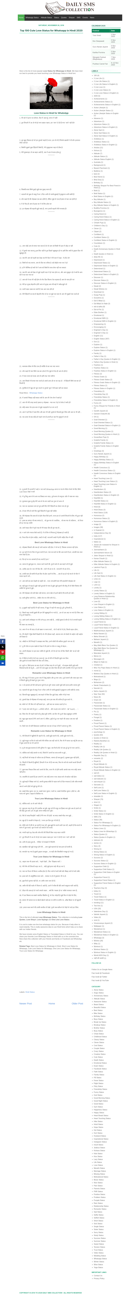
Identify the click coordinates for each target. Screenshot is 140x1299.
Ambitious (97, 139)
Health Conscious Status (103, 470)
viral (95, 920)
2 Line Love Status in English (105, 93)
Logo (96, 582)
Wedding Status (100, 1256)
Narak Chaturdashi (101, 685)
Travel (96, 894)
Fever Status (99, 1080)
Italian (96, 542)
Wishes (96, 941)
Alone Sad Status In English (104, 136)
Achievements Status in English (106, 105)
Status (56, 17)
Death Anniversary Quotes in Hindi (107, 249)
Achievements (99, 99)
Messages (98, 659)
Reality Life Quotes (101, 749)
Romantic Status (100, 1209)
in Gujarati (98, 530)
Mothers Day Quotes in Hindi (105, 674)
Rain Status (98, 1203)
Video (96, 917)
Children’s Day (99, 226)
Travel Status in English (103, 900)
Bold (95, 190)
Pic (95, 712)
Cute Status (98, 1057)
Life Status (98, 1162)
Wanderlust (98, 929)
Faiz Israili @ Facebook (101, 973)
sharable (97, 796)
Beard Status (99, 1004)
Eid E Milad (98, 301)
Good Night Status (101, 1101)
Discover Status (100, 280)
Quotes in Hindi (99, 738)
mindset (97, 665)
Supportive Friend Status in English (107, 883)
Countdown (98, 243)
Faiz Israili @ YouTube (100, 980)
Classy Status (99, 1039)
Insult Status (98, 1145)
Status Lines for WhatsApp (104, 831)
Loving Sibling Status (102, 616)
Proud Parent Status (101, 726)
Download (97, 292)
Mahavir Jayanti (100, 639)
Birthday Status (99, 1016)
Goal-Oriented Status (102, 422)
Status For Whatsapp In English (106, 825)
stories (96, 843)
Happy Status (99, 1113)
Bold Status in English (102, 196)
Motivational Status (101, 1177)
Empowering (98, 324)
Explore (97, 344)
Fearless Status (100, 368)
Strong (96, 849)
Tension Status (99, 1247)
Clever (96, 228)
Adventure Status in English (104, 127)
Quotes (64, 17)
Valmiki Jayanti (99, 914)
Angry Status (99, 993)
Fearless (97, 365)
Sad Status (98, 1212)
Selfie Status (98, 1215)
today (96, 891)
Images (96, 527)
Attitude (97, 153)
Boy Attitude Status (101, 202)
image (96, 524)
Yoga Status (98, 1267)
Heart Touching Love (101, 478)
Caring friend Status (101, 217)
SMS (79, 17)
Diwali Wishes (99, 289)
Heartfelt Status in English (104, 504)
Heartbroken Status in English (105, 495)
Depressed (98, 260)
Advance (97, 118)
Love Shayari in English (103, 604)
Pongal (96, 717)
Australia (97, 162)
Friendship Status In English (104, 400)
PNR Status (98, 1191)
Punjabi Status (99, 1200)
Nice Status (98, 1183)
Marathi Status (99, 1168)
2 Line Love (98, 87)
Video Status (98, 1253)
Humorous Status (100, 518)
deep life (97, 257)
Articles (96, 148)
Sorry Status (98, 1232)
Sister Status (99, 1229)
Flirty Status (98, 1086)
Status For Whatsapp (102, 823)
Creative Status (99, 1054)
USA (95, 908)
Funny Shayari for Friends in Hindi (107, 406)
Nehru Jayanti (99, 691)
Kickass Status (99, 1150)
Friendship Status (100, 397)
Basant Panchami (100, 168)
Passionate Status (101, 706)
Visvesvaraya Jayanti (102, 923)
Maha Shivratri (99, 636)
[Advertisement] (51, 52)
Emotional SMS (100, 318)
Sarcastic (97, 785)
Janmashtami (99, 550)
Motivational (98, 676)
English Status (99, 339)
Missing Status (99, 1174)
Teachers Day (99, 888)
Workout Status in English (103, 952)
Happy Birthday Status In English (106, 463)
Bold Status (98, 193)
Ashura (96, 150)
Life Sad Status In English (103, 576)
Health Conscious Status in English (107, 473)
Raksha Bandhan (100, 741)
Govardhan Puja (100, 437)
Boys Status (98, 1019)
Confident (97, 234)
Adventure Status (100, 124)
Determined (98, 268)
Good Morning (99, 428)
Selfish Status (99, 1218)
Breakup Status (99, 1025)
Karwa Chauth (99, 558)
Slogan (96, 805)
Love (96, 601)
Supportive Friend (100, 877)
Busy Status (98, 1031)
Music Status (99, 1180)
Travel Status (99, 897)
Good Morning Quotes (102, 431)
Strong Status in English (103, 855)
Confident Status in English (104, 240)
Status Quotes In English (103, 837)
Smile (96, 808)
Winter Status (99, 1262)
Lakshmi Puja (99, 567)
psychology (98, 732)
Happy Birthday (99, 457)
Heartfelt (97, 498)
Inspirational (98, 539)
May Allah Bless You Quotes (104, 645)
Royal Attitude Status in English (106, 770)
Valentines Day (99, 911)
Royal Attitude (99, 764)
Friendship (98, 391)
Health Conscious (100, 467)
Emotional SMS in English (104, 321)
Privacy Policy (99, 1278)
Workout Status (99, 949)
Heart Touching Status (102, 1118)
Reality (96, 744)
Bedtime (97, 171)
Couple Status (99, 1048)
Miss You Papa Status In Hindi (105, 668)
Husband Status (100, 1136)
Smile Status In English (102, 814)
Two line (97, 906)
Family (96, 353)
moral (96, 671)
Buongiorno (98, 211)
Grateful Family (99, 440)
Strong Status (99, 852)
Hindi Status (30, 992)
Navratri (97, 688)
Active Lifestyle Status (102, 110)
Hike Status (98, 1121)
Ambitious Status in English (104, 145)
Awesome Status (100, 1002)
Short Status (98, 1221)
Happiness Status (100, 1110)
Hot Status (98, 1130)
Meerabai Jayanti (100, 653)
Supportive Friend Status (103, 880)
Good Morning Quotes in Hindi (105, 434)
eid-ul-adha (98, 307)
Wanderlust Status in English (105, 935)
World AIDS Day (100, 955)
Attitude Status (46, 17)
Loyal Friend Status (101, 625)
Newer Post (25, 1003)
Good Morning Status (102, 1098)
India (96, 536)
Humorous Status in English (104, 521)
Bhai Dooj (97, 180)
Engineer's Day (99, 330)
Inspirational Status (101, 1139)
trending (97, 903)
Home (21, 17)
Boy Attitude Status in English (105, 205)
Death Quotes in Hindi (102, 254)
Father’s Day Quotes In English (106, 359)
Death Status (99, 1060)
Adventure (98, 121)
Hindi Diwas (98, 510)
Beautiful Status (100, 1007)
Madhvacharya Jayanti (102, 631)
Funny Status (99, 1092)
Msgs (96, 679)
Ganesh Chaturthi (100, 414)
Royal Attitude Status (102, 767)
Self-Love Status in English (104, 793)
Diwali (96, 286)
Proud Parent (99, 723)
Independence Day (101, 533)
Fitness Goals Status (102, 379)
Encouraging (98, 327)
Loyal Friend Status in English (105, 628)
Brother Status (99, 1028)
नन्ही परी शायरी (99, 958)
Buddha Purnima (100, 208)
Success (97, 858)
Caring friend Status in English (105, 220)
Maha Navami (99, 634)
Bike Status (98, 1013)
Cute (95, 246)
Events (85, 17)
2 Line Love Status (101, 90)
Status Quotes (99, 834)
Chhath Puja (98, 223)
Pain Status (98, 1186)
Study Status (99, 1235)
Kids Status (98, 1153)
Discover (97, 277)
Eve (95, 342)
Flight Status (98, 1083)
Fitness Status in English (103, 388)
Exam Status (99, 1066)
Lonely (96, 588)
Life (95, 570)
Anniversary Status (101, 996)
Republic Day (99, 755)
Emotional (97, 315)
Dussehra (97, 298)
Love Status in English (102, 610)
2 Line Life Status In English (104, 84)
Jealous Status (99, 1148)
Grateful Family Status (102, 443)
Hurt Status (98, 1133)
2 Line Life (98, 78)
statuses (97, 840)
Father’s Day (99, 356)
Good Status (98, 1104)
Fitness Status (99, 385)
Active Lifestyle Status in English (106, 113)
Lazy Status (98, 1159)
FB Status (97, 1078)
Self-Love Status (100, 790)
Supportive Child (100, 866)
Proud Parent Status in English (105, 729)
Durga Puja (98, 295)
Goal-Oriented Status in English (106, 425)
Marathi (96, 642)
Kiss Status (98, 1156)
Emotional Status (100, 1063)
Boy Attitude (98, 199)
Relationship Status (101, 1206)
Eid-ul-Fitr (97, 309)
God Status (98, 1095)
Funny (96, 403)
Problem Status (99, 1197)
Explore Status (99, 347)
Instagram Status (100, 1142)
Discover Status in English (104, 283)
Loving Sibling (99, 613)
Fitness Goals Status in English (105, 382)
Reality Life (98, 747)
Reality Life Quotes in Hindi (104, 752)
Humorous (98, 515)
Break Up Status (100, 1022)
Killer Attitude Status (101, 561)
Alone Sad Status (100, 133)
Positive (97, 720)
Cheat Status (99, 1034)
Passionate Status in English (105, 709)
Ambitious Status (100, 142)
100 (95, 75)
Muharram (98, 682)
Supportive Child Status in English (107, 872)
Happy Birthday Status (102, 460)
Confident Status (100, 237)
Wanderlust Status (101, 932)
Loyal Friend (98, 622)
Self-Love (97, 787)
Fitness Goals (99, 377)
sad (95, 773)
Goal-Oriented (99, 420)
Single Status (99, 1226)
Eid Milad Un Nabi (101, 304)
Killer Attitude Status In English (105, 564)
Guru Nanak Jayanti (101, 454)
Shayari (72, 17)
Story (96, 846)
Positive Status (99, 1194)
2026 (96, 96)
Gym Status (98, 1107)
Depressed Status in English (104, 266)
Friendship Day (99, 394)
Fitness (96, 374)
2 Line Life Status (100, 81)
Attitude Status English (102, 159)
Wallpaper (97, 926)
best (95, 174)
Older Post (77, 1003)
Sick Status (98, 1224)
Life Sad (97, 573)
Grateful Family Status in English (106, 446)
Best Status (98, 1010)
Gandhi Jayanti (99, 411)
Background (98, 165)
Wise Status (98, 1264)
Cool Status (98, 1045)
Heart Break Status (101, 1115)
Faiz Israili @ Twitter (99, 977)
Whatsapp (98, 938)
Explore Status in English (103, 350)
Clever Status (99, 1042)
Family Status (99, 1075)
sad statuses (98, 779)
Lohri (96, 585)
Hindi (96, 507)
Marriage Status (100, 1171)
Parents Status (99, 1189)
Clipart (96, 231)
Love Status (98, 607)
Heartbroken (98, 489)
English (96, 336)
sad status (98, 776)
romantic (97, 758)
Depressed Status (100, 263)
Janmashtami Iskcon (101, 553)
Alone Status (99, 990)
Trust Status (98, 1250)
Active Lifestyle (99, 108)
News (92, 17)
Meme (96, 656)
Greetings (97, 451)
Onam (96, 700)
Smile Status (98, 811)
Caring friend (99, 214)
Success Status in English (104, 863)
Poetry (96, 714)
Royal (96, 761)
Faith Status (98, 1072)
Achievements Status (102, 102)
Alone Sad (98, 130)
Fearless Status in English (104, 371)
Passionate (98, 703)
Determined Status (101, 271)
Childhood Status (100, 1037)
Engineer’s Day (99, 333)
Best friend (98, 177)
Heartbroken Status (101, 492)
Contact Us (98, 1276)
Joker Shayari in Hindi (102, 555)
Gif (95, 417)
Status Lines (98, 828)
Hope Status (98, 1127)
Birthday (97, 183)
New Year (97, 694)
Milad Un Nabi (99, 662)
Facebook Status (100, 1069)
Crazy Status (99, 1051)
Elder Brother (99, 312)
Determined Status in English (105, 274)
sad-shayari (98, 782)
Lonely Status (99, 591)
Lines (96, 579)
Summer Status (100, 1241)
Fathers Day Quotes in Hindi (104, 362)
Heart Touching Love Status (104, 481)
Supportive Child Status (103, 869)
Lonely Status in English (103, 593)
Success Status (100, 861)
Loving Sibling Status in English (106, 619)
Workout (97, 946)
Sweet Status (99, 1244)
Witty (96, 944)
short (96, 802)
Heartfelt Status (100, 501)
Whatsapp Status (32, 17)
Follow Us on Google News (102, 969)
